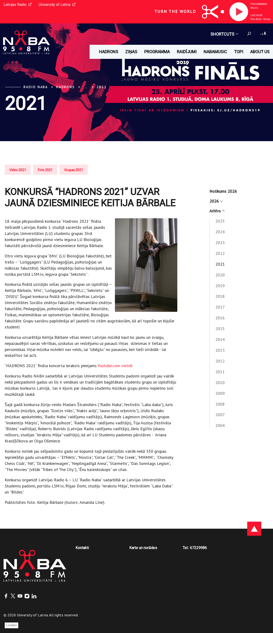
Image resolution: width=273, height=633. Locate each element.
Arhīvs (216, 211)
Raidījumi (187, 51)
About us (259, 51)
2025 (220, 221)
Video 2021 (17, 170)
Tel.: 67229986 (195, 548)
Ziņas (131, 51)
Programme (258, 4)
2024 (220, 231)
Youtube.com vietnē (115, 365)
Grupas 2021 (73, 170)
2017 (220, 307)
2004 (220, 425)
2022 (220, 253)
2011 (220, 371)
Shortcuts (224, 34)
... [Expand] (85, 87)
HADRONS (108, 51)
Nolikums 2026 (223, 191)
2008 (220, 404)
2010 (220, 382)
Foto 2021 (45, 170)
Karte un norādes (143, 548)
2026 (215, 201)
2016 (220, 317)
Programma (157, 51)
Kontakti (82, 548)
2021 (102, 87)
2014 (220, 339)
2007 (220, 414)
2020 (220, 275)
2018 (220, 296)
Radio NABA (35, 87)
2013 (220, 350)
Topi (238, 51)
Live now (256, 15)
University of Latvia (57, 4)
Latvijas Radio (18, 4)
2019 (220, 285)
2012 (220, 361)
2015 (220, 328)
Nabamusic (215, 51)
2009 (220, 393)
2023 (220, 242)
